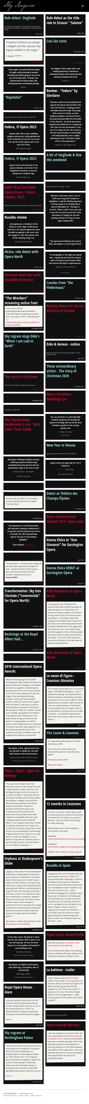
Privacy (27, 1095)
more (9, 1019)
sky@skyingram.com (26, 1093)
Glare (28, 1008)
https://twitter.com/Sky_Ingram (68, 852)
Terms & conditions (9, 1095)
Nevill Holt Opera (55, 765)
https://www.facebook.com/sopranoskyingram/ (68, 839)
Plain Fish (38, 1095)
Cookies (21, 1095)
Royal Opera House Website (18, 924)
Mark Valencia (61, 469)
